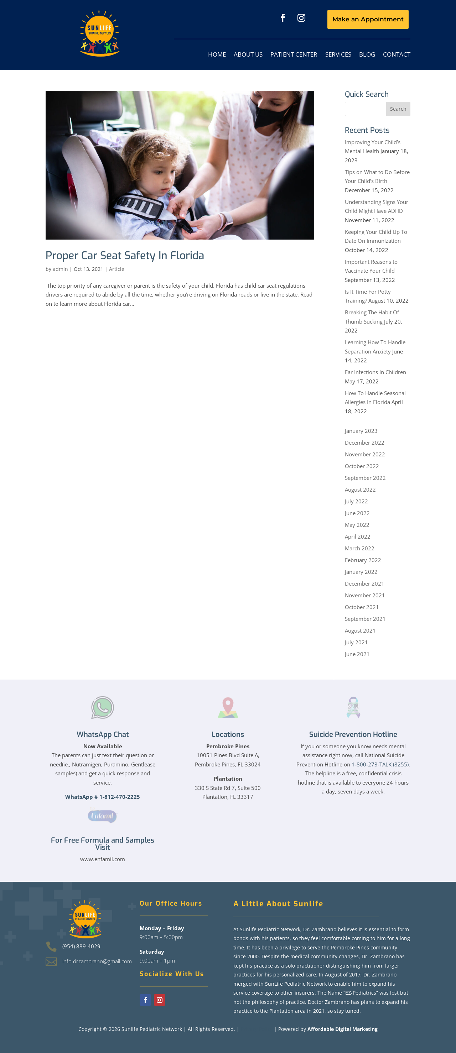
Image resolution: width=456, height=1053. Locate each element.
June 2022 (357, 513)
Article (116, 269)
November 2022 (365, 454)
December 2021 (364, 583)
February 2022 (363, 560)
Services (338, 55)
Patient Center (293, 55)
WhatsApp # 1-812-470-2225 (102, 796)
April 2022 (357, 536)
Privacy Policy (257, 1029)
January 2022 (361, 571)
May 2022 (357, 524)
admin (60, 269)
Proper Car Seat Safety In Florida (125, 255)
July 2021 (356, 642)
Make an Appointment (368, 19)
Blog (367, 55)
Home (217, 55)
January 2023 (361, 430)
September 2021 (365, 618)
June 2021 (357, 654)
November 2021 (365, 595)
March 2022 (359, 548)
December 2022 (364, 442)
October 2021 (362, 607)
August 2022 (360, 489)
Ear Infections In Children (375, 372)
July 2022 (356, 501)
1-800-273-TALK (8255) (380, 764)
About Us (248, 55)
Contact (396, 55)
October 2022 (362, 466)
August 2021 (360, 630)
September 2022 (365, 477)
